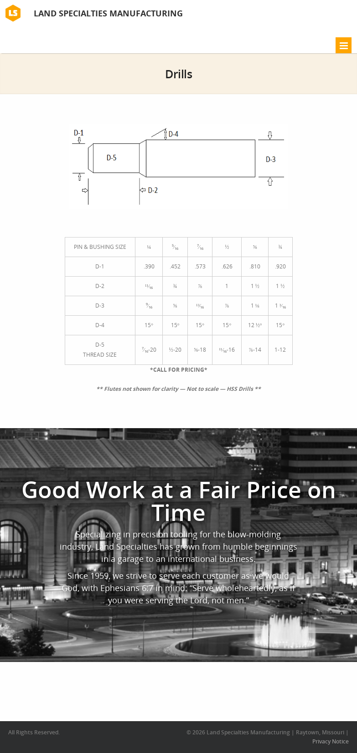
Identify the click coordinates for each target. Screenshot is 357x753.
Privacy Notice (330, 741)
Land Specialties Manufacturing (108, 13)
